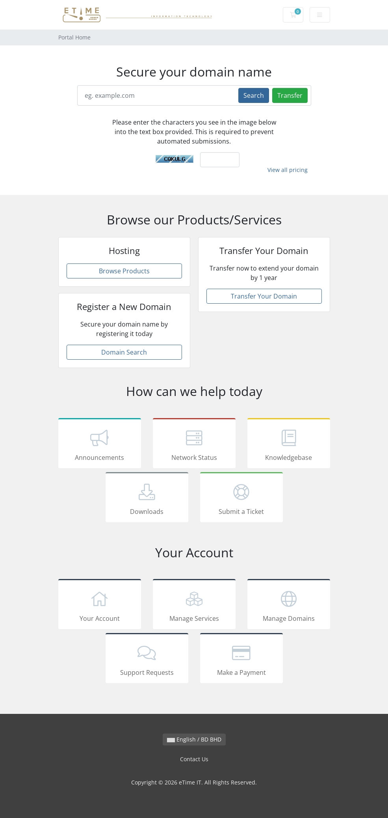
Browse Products (124, 271)
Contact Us (194, 759)
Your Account (99, 605)
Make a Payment (241, 659)
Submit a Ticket (241, 498)
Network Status (194, 444)
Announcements (99, 444)
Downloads (147, 498)
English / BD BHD (194, 739)
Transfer (290, 95)
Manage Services (194, 605)
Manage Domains (288, 605)
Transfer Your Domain (264, 296)
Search (253, 95)
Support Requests (147, 659)
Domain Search (124, 352)
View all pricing (287, 170)
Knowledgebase (288, 444)
